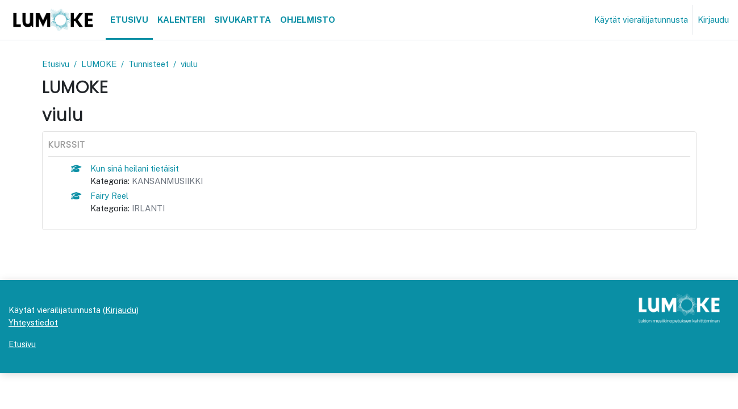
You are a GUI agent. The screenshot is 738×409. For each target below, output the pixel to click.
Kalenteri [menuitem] (181, 19)
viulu (194, 64)
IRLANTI (150, 209)
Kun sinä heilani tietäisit (135, 169)
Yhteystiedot (34, 357)
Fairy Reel (110, 197)
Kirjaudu (713, 19)
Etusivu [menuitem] (129, 19)
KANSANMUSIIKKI (170, 181)
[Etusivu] (53, 20)
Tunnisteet (153, 64)
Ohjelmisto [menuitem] (307, 19)
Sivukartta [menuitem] (242, 19)
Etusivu (56, 64)
